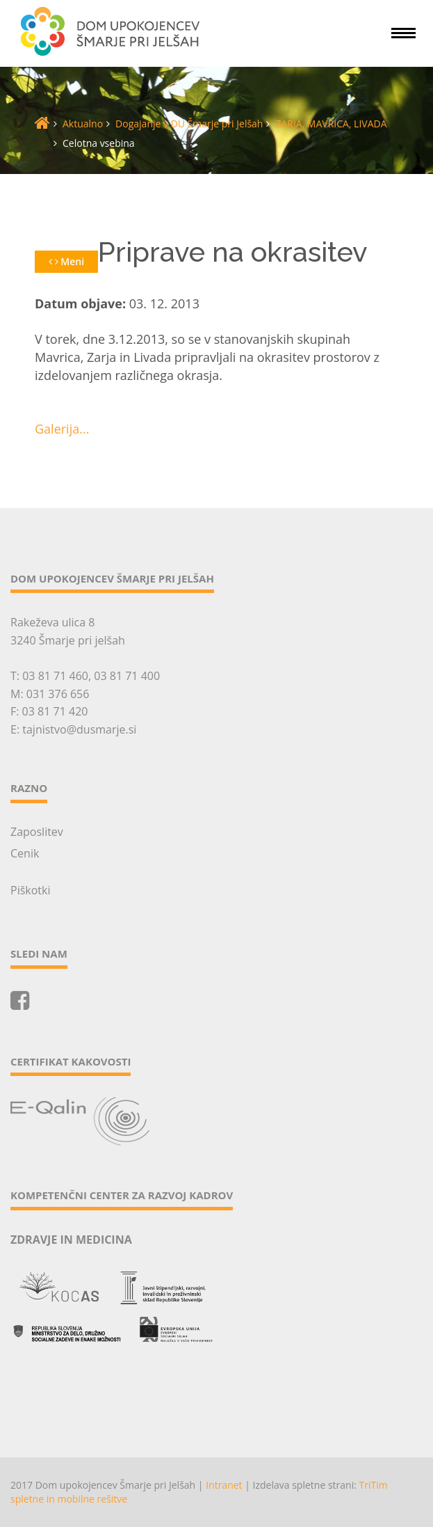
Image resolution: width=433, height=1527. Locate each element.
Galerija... (62, 428)
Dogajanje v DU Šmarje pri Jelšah (189, 123)
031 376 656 (58, 694)
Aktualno (83, 123)
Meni (66, 261)
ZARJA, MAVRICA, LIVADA (330, 123)
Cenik (24, 853)
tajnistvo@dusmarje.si (79, 729)
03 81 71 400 (127, 675)
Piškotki (30, 890)
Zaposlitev (36, 831)
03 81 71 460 (55, 675)
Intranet (224, 1485)
